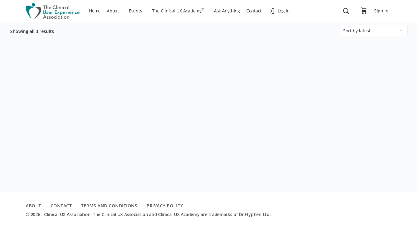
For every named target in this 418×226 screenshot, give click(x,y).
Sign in (381, 11)
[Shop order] (373, 30)
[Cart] (364, 11)
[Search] (346, 11)
